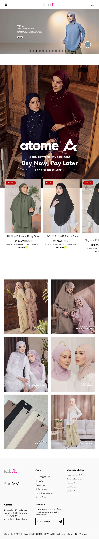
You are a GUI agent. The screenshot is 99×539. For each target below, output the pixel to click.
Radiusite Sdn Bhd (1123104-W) (35, 534)
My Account (40, 485)
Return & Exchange (74, 479)
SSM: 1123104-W (42, 477)
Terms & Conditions (43, 493)
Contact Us (71, 491)
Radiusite (39, 481)
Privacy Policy (41, 497)
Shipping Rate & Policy (76, 475)
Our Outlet (71, 487)
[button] (30, 51)
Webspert (83, 534)
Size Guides (71, 483)
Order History (41, 489)
